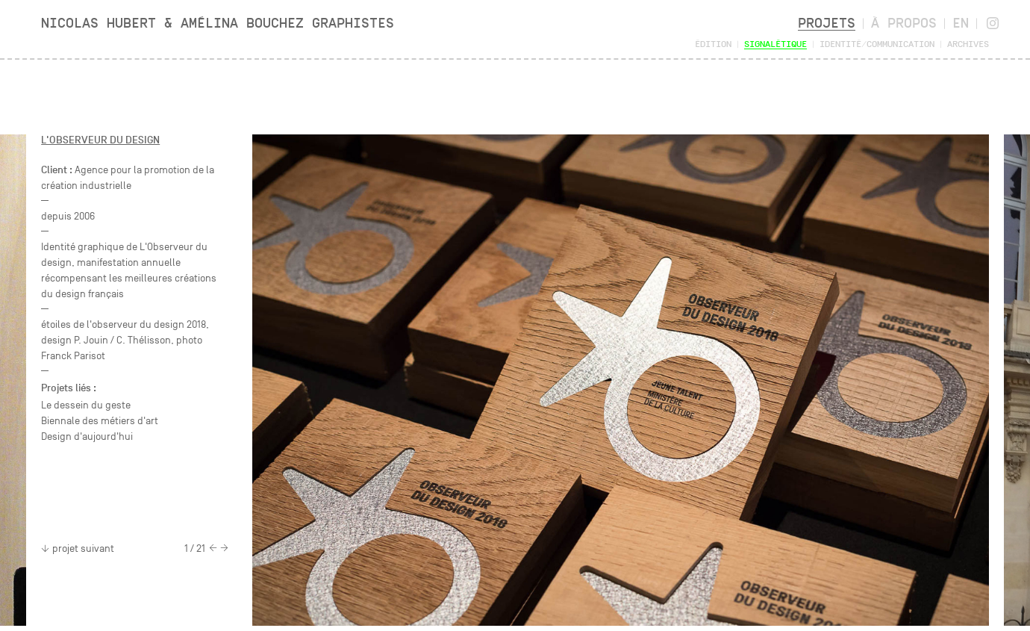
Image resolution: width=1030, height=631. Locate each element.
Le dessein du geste (86, 405)
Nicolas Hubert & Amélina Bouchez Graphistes (217, 23)
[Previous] (213, 549)
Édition (713, 44)
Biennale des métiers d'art (99, 420)
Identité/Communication (877, 44)
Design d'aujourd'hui (87, 436)
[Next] (224, 549)
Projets (826, 23)
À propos (904, 23)
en (960, 23)
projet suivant (77, 548)
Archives (968, 44)
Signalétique (775, 44)
